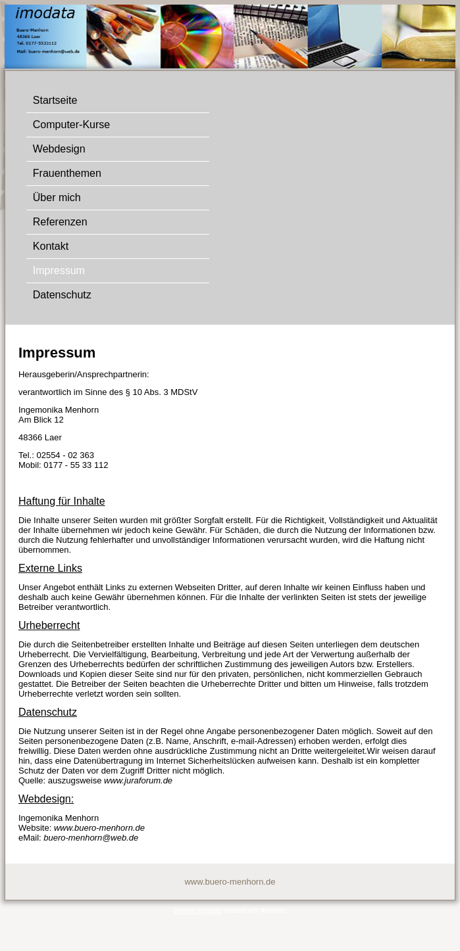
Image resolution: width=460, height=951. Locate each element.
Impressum (59, 270)
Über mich (57, 197)
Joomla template (198, 910)
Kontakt (50, 246)
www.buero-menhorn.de (99, 828)
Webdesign (59, 148)
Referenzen (60, 221)
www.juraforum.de (138, 780)
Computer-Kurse (71, 124)
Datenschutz (62, 294)
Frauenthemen (67, 173)
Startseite (55, 100)
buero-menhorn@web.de (90, 838)
